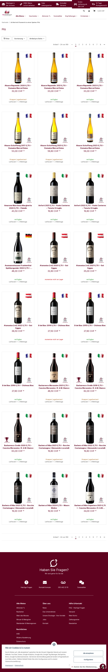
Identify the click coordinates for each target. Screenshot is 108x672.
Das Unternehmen (49, 612)
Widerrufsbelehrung (23, 638)
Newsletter (73, 623)
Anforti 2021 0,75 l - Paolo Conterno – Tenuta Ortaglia (54, 206)
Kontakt (45, 623)
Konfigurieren (88, 660)
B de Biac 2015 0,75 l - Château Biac (90, 325)
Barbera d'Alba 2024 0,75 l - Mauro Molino (54, 506)
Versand (72, 612)
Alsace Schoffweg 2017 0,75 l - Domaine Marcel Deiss (18, 146)
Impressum (9, 665)
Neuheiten (20, 612)
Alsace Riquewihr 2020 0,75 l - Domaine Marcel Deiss (18, 86)
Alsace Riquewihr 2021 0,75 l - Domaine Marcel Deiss (54, 86)
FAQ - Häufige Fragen (77, 608)
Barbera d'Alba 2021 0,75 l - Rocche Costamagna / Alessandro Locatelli (54, 446)
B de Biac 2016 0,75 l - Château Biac (18, 385)
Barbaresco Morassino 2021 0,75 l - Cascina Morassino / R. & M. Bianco (54, 386)
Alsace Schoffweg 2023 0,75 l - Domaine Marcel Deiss (90, 146)
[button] (84, 11)
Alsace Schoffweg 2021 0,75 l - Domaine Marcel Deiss (54, 146)
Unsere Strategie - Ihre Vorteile (54, 616)
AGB (18, 634)
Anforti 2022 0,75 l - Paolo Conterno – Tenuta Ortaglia (90, 206)
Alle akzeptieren (88, 653)
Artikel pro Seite (36, 39)
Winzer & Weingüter (23, 619)
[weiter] (104, 44)
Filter (7, 39)
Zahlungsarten (74, 619)
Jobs (44, 619)
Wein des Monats (22, 616)
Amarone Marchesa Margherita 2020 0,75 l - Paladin (18, 206)
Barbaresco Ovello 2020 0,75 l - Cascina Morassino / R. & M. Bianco (18, 446)
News (45, 608)
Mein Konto (73, 616)
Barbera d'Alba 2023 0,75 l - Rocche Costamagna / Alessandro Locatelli (18, 506)
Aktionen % (20, 608)
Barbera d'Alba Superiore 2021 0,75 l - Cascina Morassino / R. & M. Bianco (90, 506)
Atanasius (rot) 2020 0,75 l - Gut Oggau (54, 266)
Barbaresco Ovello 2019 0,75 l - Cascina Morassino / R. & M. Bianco (90, 386)
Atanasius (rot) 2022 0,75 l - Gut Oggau (18, 326)
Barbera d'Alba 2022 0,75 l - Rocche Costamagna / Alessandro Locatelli (90, 446)
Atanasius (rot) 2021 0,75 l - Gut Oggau (90, 266)
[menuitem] (20, 16)
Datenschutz (19, 665)
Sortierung (18, 39)
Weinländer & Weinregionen (26, 623)
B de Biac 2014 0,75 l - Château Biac (54, 325)
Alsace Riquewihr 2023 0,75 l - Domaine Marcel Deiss (90, 86)
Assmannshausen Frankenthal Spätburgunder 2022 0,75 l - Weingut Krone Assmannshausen (18, 267)
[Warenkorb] (99, 11)
